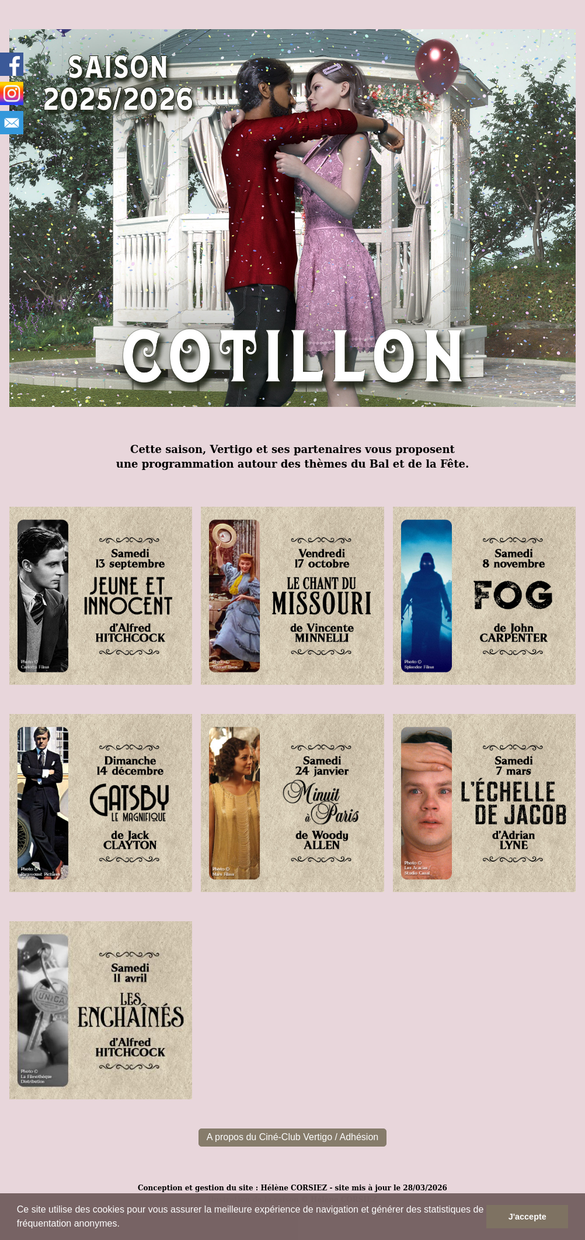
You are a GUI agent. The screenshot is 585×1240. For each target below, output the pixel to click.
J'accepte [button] (527, 1216)
